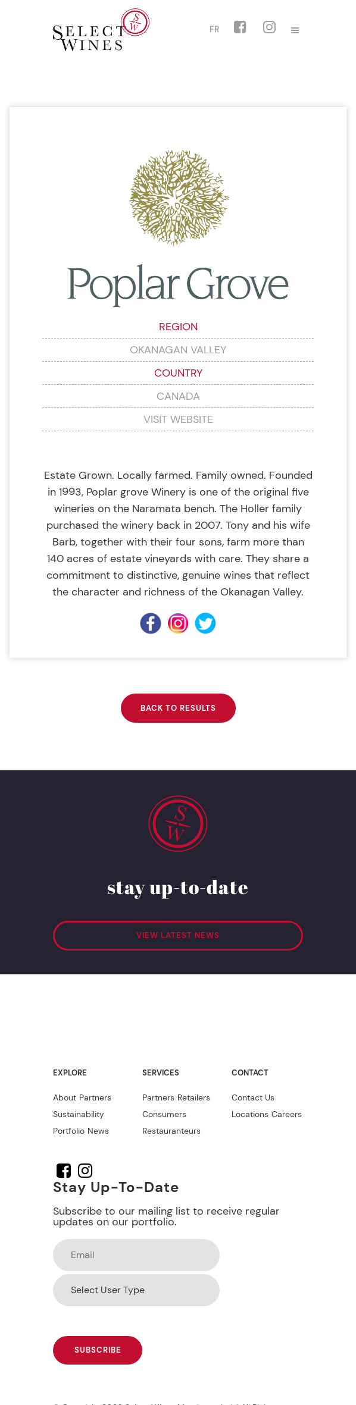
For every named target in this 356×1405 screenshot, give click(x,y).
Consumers (164, 1114)
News (98, 1130)
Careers (286, 1114)
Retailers (193, 1097)
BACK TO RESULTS (178, 708)
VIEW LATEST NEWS (178, 935)
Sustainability (78, 1114)
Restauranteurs (171, 1130)
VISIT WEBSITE (178, 419)
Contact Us (253, 1097)
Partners (95, 1097)
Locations (250, 1114)
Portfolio (69, 1130)
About (64, 1097)
